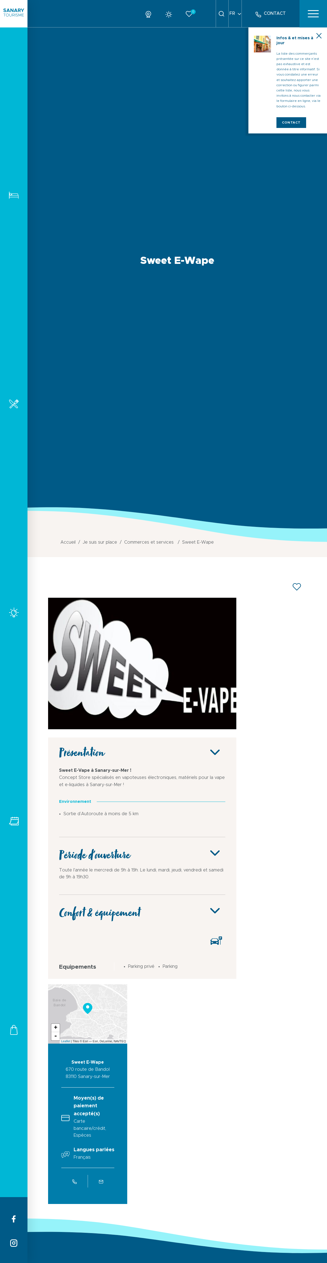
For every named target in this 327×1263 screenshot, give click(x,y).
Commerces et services (13, 1030)
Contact (291, 122)
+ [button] (55, 1028)
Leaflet (65, 1041)
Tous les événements (13, 821)
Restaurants (13, 404)
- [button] (55, 1036)
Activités (13, 612)
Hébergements (13, 195)
